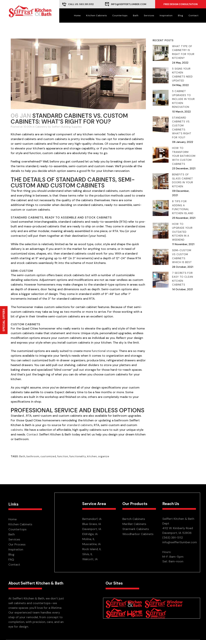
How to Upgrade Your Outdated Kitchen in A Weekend (182, 231)
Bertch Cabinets (133, 519)
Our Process (17, 544)
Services (14, 539)
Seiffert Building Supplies (67, 126)
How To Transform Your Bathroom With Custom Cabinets (183, 155)
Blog (11, 554)
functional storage (105, 351)
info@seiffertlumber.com (128, 4)
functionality (77, 456)
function (62, 456)
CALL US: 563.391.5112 (81, 4)
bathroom (33, 456)
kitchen (92, 456)
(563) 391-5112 (172, 538)
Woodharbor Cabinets (137, 534)
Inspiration (15, 549)
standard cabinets (80, 425)
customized (48, 456)
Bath (22, 456)
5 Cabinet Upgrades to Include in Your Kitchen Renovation (183, 99)
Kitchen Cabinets (20, 524)
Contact (32, 434)
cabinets (17, 430)
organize (103, 456)
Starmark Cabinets (135, 529)
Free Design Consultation (181, 4)
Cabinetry (41, 126)
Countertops (17, 529)
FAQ (11, 560)
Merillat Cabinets (134, 524)
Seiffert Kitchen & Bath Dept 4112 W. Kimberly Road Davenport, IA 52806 (178, 526)
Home (12, 519)
